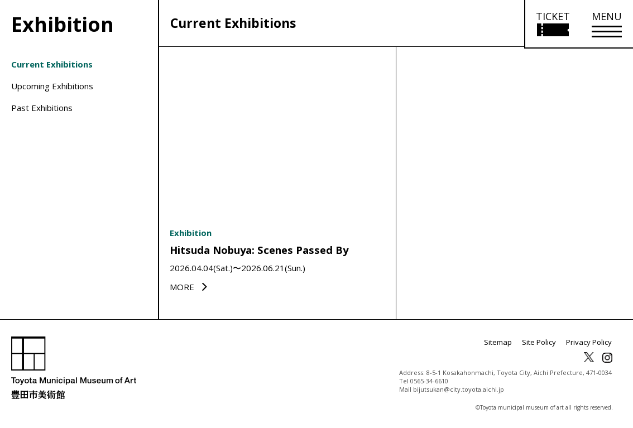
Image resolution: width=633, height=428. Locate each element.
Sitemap (505, 345)
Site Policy (543, 345)
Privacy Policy (590, 345)
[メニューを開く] (607, 24)
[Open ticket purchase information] (552, 24)
